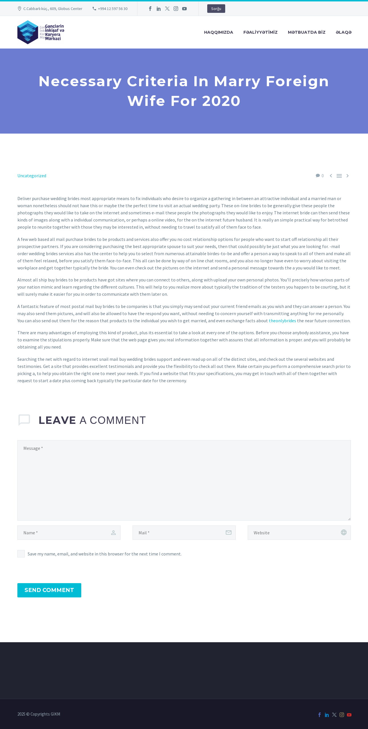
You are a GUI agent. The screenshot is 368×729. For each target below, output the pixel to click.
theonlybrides (282, 320)
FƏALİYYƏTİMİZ (260, 32)
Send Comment (49, 590)
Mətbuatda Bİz (307, 32)
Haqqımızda (218, 32)
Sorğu (216, 8)
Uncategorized (31, 175)
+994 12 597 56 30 (112, 8)
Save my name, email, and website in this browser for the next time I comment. (105, 554)
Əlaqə (343, 32)
